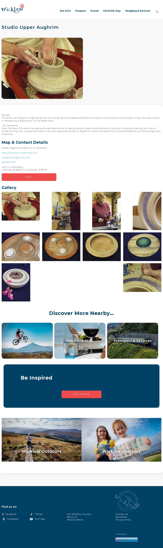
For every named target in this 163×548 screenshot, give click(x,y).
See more (81, 394)
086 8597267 (9, 162)
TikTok (35, 514)
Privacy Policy (123, 520)
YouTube (37, 519)
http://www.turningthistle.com (20, 153)
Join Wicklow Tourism (79, 514)
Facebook (9, 514)
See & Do (27, 341)
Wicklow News (75, 520)
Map (29, 177)
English (122, 539)
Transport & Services (133, 341)
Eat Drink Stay (80, 341)
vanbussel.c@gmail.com (16, 157)
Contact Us (122, 514)
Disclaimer (121, 517)
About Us (72, 517)
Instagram (10, 519)
